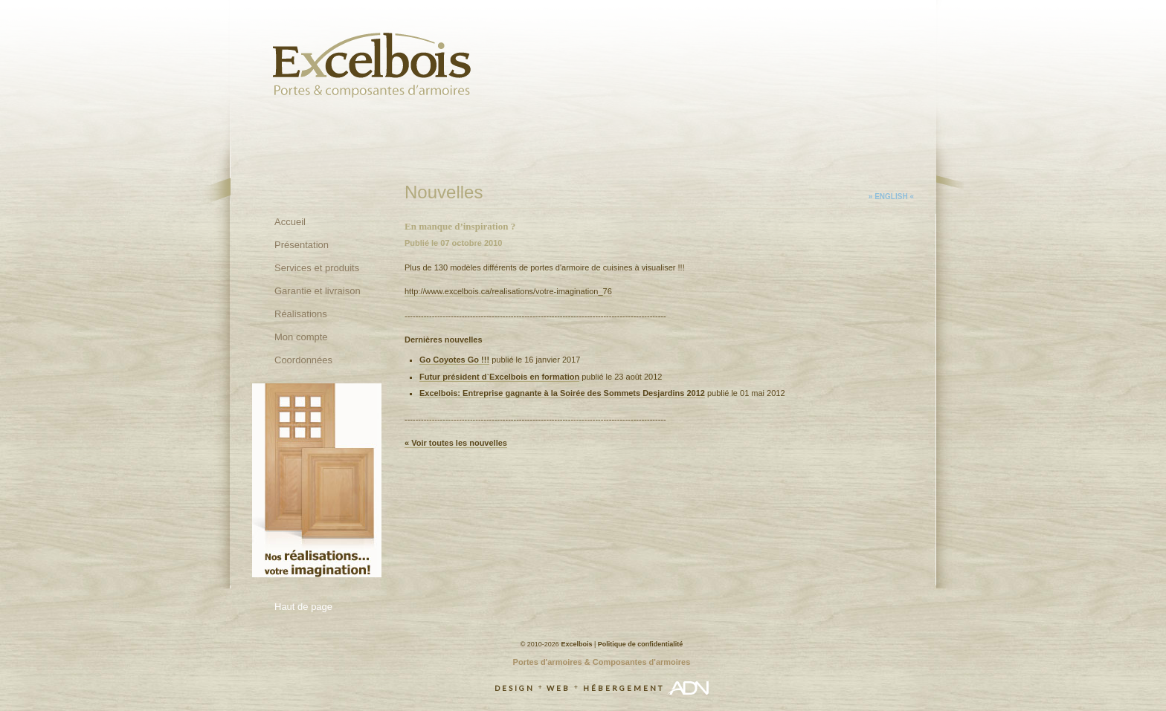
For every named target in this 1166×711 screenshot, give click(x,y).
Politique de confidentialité (640, 644)
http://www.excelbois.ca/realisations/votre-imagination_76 (508, 291)
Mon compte (301, 336)
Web (558, 688)
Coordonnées (303, 360)
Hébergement (623, 688)
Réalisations (300, 313)
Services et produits (316, 267)
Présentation (301, 244)
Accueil (290, 221)
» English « (891, 196)
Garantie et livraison (317, 290)
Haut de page (303, 606)
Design (515, 688)
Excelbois (576, 644)
